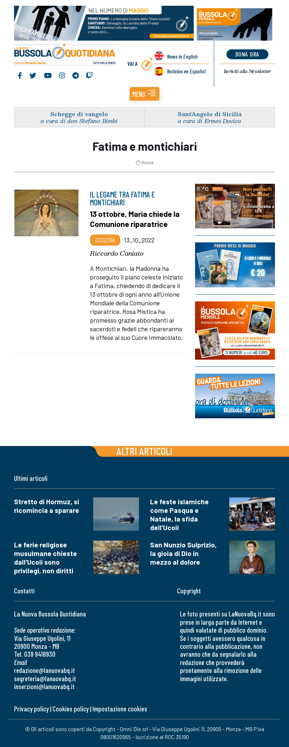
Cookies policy (71, 709)
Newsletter (247, 71)
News (182, 56)
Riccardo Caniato (117, 253)
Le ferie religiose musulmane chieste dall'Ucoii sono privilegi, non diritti (45, 558)
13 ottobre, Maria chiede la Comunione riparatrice (135, 218)
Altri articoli (144, 451)
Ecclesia (105, 240)
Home (144, 162)
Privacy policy (31, 709)
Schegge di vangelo (79, 113)
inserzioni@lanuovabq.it (44, 686)
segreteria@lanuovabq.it (45, 678)
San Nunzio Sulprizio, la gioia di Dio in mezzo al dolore (183, 553)
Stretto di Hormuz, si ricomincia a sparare (46, 505)
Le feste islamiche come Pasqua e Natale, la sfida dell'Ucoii (179, 514)
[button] (144, 94)
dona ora (247, 54)
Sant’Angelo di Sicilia (209, 113)
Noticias (186, 71)
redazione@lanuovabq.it (44, 670)
